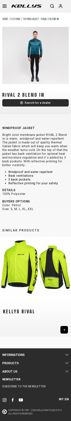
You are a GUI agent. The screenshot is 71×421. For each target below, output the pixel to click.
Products (10, 363)
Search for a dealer (38, 102)
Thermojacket (31, 19)
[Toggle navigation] (4, 6)
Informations (13, 355)
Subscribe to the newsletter (24, 386)
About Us (9, 371)
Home (5, 19)
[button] (4, 285)
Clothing (15, 19)
